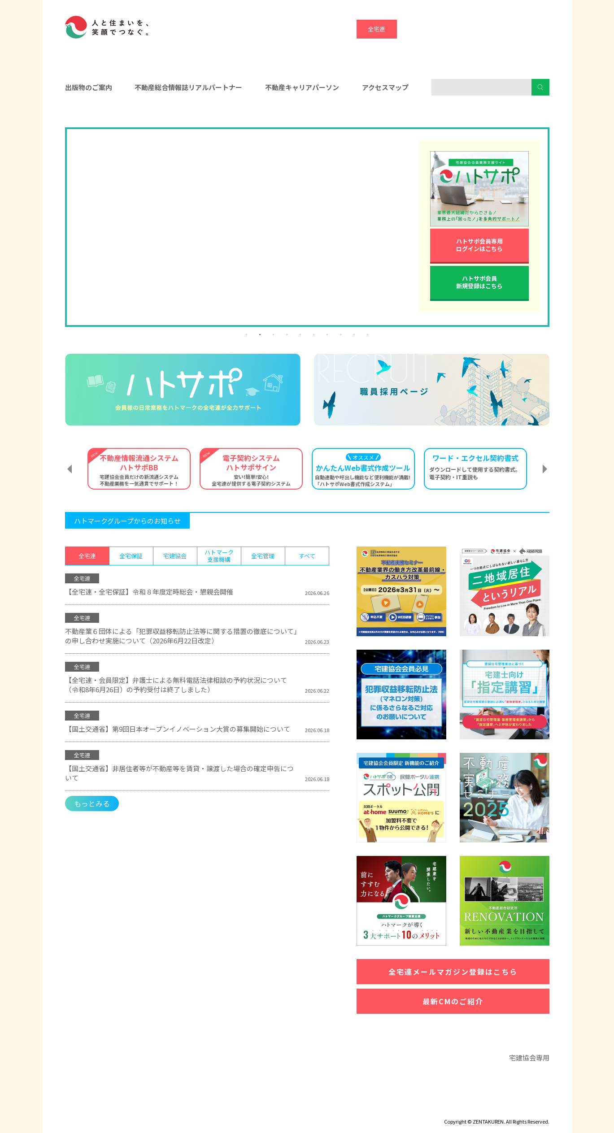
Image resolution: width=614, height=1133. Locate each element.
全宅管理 (538, 29)
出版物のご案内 (88, 87)
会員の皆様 (142, 117)
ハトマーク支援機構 (497, 29)
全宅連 (376, 29)
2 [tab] (260, 334)
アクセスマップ (385, 87)
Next (544, 468)
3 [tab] (273, 334)
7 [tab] (327, 334)
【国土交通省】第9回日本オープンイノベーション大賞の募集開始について (177, 729)
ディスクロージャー (91, 1108)
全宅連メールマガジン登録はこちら (453, 971)
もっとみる (92, 803)
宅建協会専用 (529, 1057)
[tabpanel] (307, 129)
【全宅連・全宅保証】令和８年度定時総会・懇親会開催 (149, 591)
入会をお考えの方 (307, 117)
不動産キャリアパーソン (302, 87)
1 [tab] (246, 334)
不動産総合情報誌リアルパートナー (188, 87)
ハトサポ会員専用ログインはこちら (479, 245)
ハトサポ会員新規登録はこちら (479, 282)
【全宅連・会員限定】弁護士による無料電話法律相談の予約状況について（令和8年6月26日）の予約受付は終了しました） (176, 684)
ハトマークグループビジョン (284, 1108)
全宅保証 (417, 29)
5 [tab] (300, 334)
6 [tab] (313, 334)
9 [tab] (354, 334)
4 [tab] (287, 334)
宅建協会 (457, 29)
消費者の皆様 (471, 117)
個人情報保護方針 (207, 1108)
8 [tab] (340, 334)
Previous (69, 468)
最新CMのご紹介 (452, 1001)
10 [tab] (367, 334)
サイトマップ (150, 1108)
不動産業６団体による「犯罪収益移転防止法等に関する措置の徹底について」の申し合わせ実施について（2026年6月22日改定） (181, 635)
